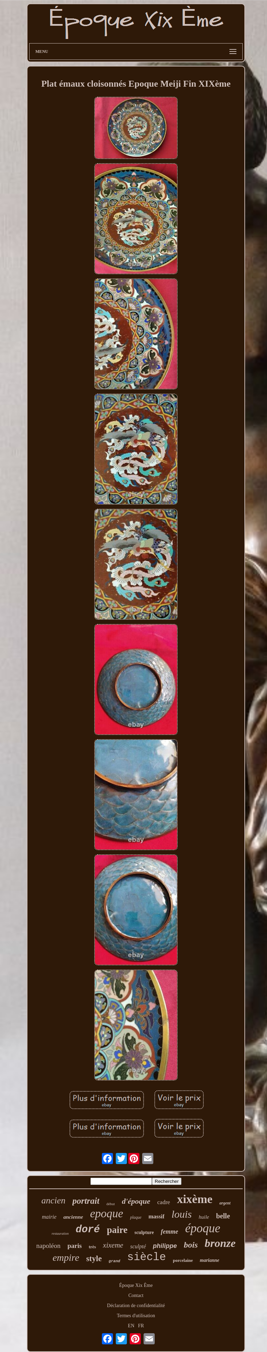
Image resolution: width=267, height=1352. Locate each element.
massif (156, 1216)
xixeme (113, 1245)
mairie (49, 1217)
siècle (146, 1257)
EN (131, 1325)
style (94, 1258)
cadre (163, 1202)
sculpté (138, 1246)
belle (223, 1216)
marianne (209, 1260)
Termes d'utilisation (136, 1315)
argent (224, 1203)
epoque (106, 1213)
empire (65, 1257)
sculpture (144, 1232)
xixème (194, 1199)
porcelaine (183, 1260)
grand (114, 1261)
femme (169, 1231)
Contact (136, 1295)
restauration (59, 1233)
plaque (135, 1217)
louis (181, 1214)
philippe (165, 1245)
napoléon (48, 1245)
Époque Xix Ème (136, 1285)
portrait (85, 1200)
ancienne (73, 1217)
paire (117, 1230)
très (92, 1246)
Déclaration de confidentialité (136, 1305)
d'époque (136, 1201)
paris (74, 1245)
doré (88, 1229)
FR (141, 1325)
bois (191, 1244)
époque (202, 1228)
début (110, 1204)
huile (204, 1217)
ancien (53, 1200)
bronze (220, 1243)
